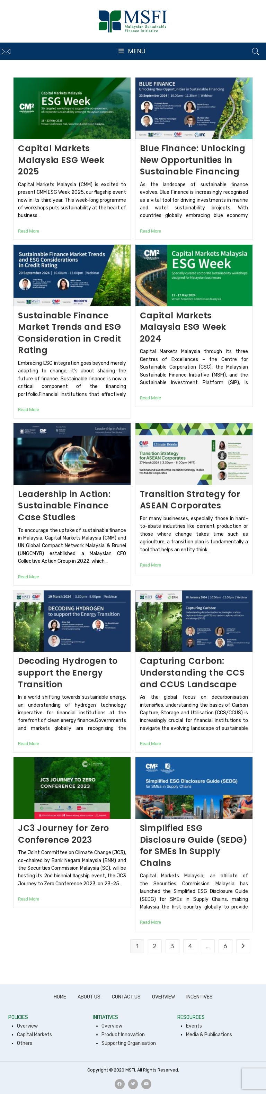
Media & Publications (209, 1035)
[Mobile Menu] (132, 51)
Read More (28, 231)
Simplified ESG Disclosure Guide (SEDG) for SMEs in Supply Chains (194, 845)
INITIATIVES (105, 1017)
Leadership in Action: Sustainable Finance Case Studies (64, 505)
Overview (27, 1026)
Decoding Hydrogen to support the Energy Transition (68, 672)
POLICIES (18, 1017)
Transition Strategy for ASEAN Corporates (190, 500)
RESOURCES (191, 1017)
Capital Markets (34, 1035)
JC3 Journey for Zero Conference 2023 (63, 834)
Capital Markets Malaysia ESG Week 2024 (183, 327)
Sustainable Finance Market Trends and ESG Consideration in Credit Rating (69, 333)
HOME (60, 997)
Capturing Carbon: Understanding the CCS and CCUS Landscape (192, 672)
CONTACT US (126, 997)
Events (194, 1026)
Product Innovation (123, 1035)
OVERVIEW (163, 997)
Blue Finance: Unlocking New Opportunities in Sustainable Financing (193, 160)
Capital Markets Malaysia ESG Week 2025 (61, 160)
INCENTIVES (199, 997)
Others (24, 1043)
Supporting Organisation (128, 1043)
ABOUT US (89, 997)
